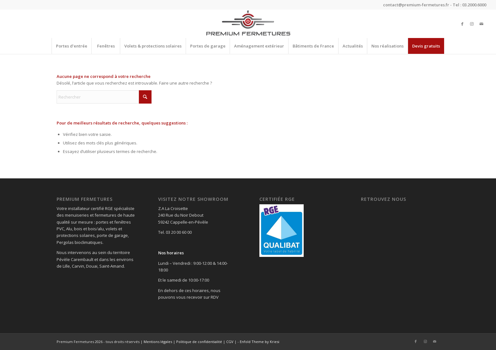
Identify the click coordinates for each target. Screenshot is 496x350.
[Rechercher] (104, 97)
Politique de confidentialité (199, 341)
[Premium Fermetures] (248, 24)
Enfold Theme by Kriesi (259, 341)
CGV (229, 341)
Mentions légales (158, 341)
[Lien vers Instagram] (472, 24)
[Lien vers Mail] (481, 24)
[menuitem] (71, 46)
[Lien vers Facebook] (462, 24)
